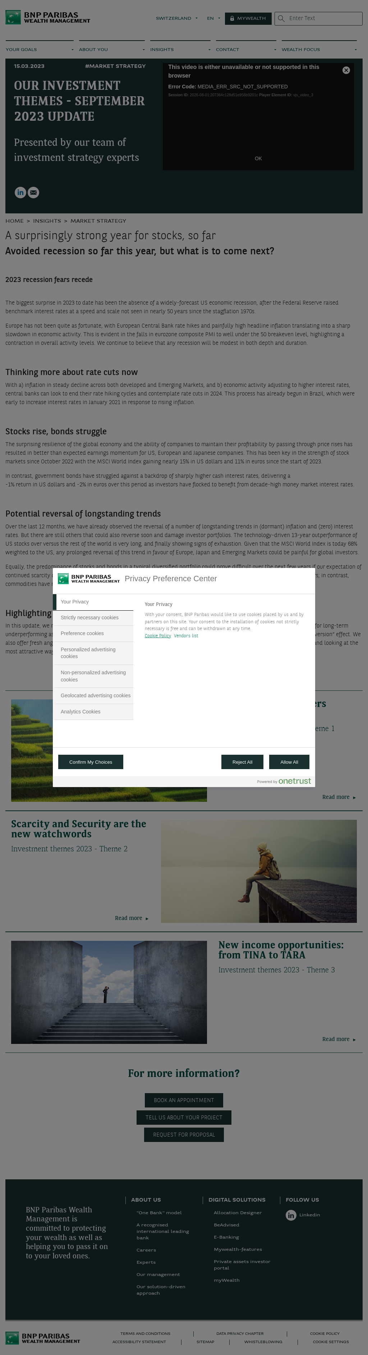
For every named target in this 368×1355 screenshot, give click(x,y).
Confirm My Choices (90, 762)
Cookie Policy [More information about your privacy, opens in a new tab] (158, 636)
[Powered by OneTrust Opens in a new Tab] (284, 782)
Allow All (289, 762)
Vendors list (186, 636)
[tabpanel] (227, 622)
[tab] (93, 602)
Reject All (243, 762)
